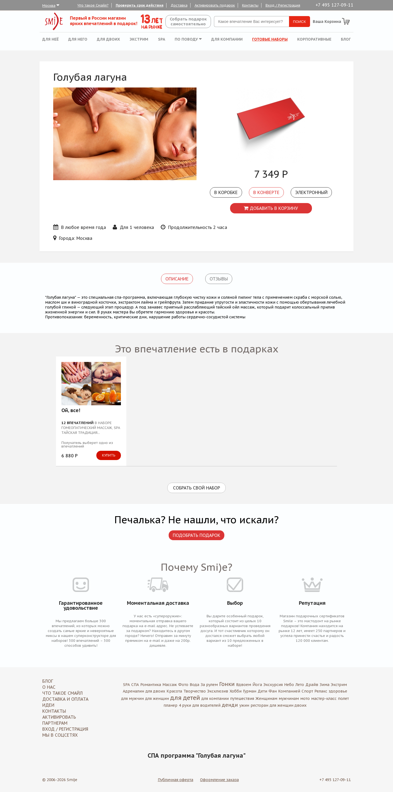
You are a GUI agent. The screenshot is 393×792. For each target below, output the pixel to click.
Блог (346, 39)
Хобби (236, 691)
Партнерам (54, 723)
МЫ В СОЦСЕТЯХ (60, 735)
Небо (289, 684)
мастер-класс (324, 698)
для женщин (157, 698)
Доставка (179, 5)
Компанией (289, 691)
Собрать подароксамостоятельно (188, 21)
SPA (161, 39)
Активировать (59, 717)
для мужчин (132, 698)
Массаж (169, 684)
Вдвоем (243, 684)
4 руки (185, 705)
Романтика (150, 684)
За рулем (209, 684)
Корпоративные (314, 39)
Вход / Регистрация (283, 5)
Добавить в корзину (271, 208)
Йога (257, 684)
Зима (324, 684)
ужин (244, 705)
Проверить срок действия (139, 5)
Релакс (320, 691)
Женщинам (266, 698)
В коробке (226, 192)
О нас (48, 687)
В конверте (266, 192)
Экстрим (139, 39)
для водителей (206, 705)
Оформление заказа (219, 779)
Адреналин (133, 691)
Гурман (249, 691)
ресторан (259, 705)
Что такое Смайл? (93, 5)
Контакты (250, 5)
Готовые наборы (270, 39)
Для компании (227, 39)
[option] (270, 125)
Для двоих (108, 39)
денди (230, 705)
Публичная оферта (175, 779)
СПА (135, 684)
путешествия (242, 698)
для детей (185, 698)
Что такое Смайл (62, 693)
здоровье (338, 691)
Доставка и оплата (65, 699)
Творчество (194, 691)
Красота (174, 691)
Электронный (311, 192)
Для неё (50, 39)
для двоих (155, 691)
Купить (108, 455)
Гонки (227, 684)
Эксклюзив (217, 691)
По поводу (188, 39)
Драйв (311, 684)
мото (305, 698)
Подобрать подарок (196, 535)
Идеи (48, 705)
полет (343, 698)
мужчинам (289, 698)
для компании (215, 698)
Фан (273, 691)
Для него (77, 39)
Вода (194, 684)
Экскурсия (273, 684)
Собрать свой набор (196, 488)
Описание (177, 279)
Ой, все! (70, 410)
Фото (183, 684)
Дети (262, 691)
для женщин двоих (288, 705)
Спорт (307, 691)
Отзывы (219, 279)
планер (170, 705)
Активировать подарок (215, 5)
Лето (299, 684)
